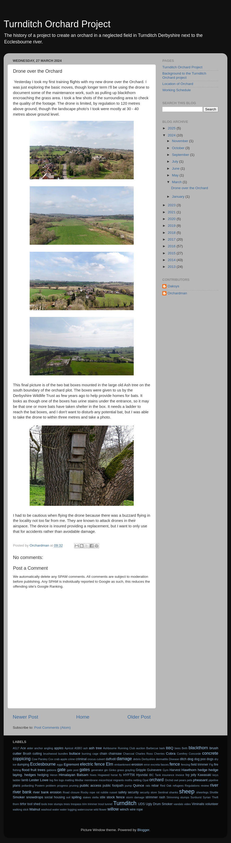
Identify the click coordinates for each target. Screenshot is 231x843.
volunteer (211, 804)
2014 (172, 260)
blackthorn (198, 747)
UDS (141, 804)
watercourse (85, 809)
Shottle (214, 792)
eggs (60, 764)
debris (137, 759)
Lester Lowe (38, 780)
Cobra (171, 753)
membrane (91, 780)
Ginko (112, 770)
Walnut (34, 809)
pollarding (28, 785)
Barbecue (152, 748)
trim (84, 804)
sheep (187, 791)
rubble (104, 792)
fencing (185, 764)
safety (122, 792)
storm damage (135, 797)
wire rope (136, 809)
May (175, 175)
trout (101, 804)
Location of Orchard (177, 84)
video (187, 804)
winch (124, 809)
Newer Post (25, 717)
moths (128, 780)
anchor (38, 748)
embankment (122, 764)
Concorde (195, 753)
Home (82, 717)
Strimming (172, 797)
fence (175, 764)
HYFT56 (129, 775)
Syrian (207, 797)
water (55, 809)
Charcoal (128, 753)
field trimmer (199, 764)
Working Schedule (176, 90)
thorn (16, 804)
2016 (172, 246)
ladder (17, 780)
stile (102, 797)
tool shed (33, 804)
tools (44, 804)
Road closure (71, 792)
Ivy (187, 775)
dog (191, 759)
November (180, 141)
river (214, 785)
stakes (87, 797)
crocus (91, 759)
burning (86, 753)
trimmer (93, 804)
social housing (54, 797)
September (181, 155)
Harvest (175, 770)
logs (61, 780)
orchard (156, 779)
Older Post (139, 717)
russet (113, 792)
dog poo (200, 759)
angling (48, 748)
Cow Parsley (40, 759)
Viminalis (198, 804)
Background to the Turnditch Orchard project (184, 75)
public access (90, 785)
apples (58, 748)
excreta (155, 764)
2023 (172, 205)
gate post (73, 770)
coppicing (21, 758)
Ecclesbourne (43, 764)
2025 (172, 128)
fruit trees (38, 770)
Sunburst (196, 797)
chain (103, 753)
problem (51, 785)
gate (61, 769)
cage (95, 753)
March (177, 182)
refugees (178, 785)
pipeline (213, 780)
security (133, 792)
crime (71, 759)
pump (128, 785)
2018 (172, 233)
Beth (185, 748)
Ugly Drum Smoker (159, 804)
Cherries (159, 753)
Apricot (69, 748)
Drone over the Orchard (189, 188)
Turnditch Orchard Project (57, 24)
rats (147, 785)
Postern (39, 785)
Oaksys (173, 286)
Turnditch (124, 803)
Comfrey (182, 753)
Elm (109, 764)
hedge (203, 770)
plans (16, 785)
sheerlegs (202, 792)
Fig (211, 764)
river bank (22, 791)
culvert (101, 759)
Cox (50, 759)
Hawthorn (188, 770)
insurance (168, 774)
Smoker (19, 797)
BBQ (170, 748)
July (175, 161)
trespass (76, 804)
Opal (146, 780)
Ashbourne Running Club (119, 748)
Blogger (143, 830)
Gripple (141, 770)
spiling (76, 797)
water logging (68, 809)
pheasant (200, 780)
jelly (193, 775)
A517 (16, 748)
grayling (130, 770)
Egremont (71, 764)
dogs (210, 759)
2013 (172, 267)
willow (113, 809)
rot (98, 792)
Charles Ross (144, 753)
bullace (74, 753)
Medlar (79, 780)
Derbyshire (148, 759)
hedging (42, 775)
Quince (138, 785)
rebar (155, 785)
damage (124, 758)
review (205, 785)
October (178, 148)
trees (67, 804)
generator (97, 770)
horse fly (116, 774)
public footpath (112, 785)
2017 (172, 239)
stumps (184, 797)
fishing (17, 770)
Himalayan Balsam (73, 775)
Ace (23, 748)
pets (189, 780)
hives (93, 774)
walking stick (21, 809)
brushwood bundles (55, 753)
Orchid (169, 780)
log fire (53, 780)
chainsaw (115, 753)
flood (25, 770)
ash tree (95, 748)
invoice (180, 774)
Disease (174, 759)
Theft (215, 797)
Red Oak (165, 785)
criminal (81, 759)
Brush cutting (32, 753)
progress (62, 785)
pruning (74, 785)
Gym (166, 770)
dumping (23, 764)
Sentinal (163, 792)
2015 (172, 253)
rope (92, 792)
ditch (183, 759)
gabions (51, 770)
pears (182, 780)
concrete (210, 753)
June (176, 168)
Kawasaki (204, 775)
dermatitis (162, 759)
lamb (24, 780)
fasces (165, 764)
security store (148, 792)
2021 (172, 212)
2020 (172, 219)
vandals (178, 804)
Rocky (84, 792)
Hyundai (142, 775)
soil (68, 797)
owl (176, 780)
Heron (53, 774)
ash (85, 748)
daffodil (111, 759)
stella (95, 797)
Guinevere (154, 770)
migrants (118, 780)
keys (215, 774)
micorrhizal (105, 780)
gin (106, 770)
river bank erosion (47, 792)
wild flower (100, 809)
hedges (30, 775)
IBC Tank (155, 774)
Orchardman (177, 293)
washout (46, 809)
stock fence (116, 797)
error (147, 764)
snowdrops (34, 797)
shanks (173, 792)
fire (216, 764)
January (178, 196)
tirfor (23, 804)
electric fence (92, 764)
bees (178, 748)
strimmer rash (155, 797)
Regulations (192, 785)
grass (120, 770)
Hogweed (104, 774)
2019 (172, 226)
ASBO (78, 748)
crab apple (60, 759)
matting (69, 780)
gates (85, 769)
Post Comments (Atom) (52, 727)
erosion (137, 764)
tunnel (108, 804)
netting (137, 780)
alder (30, 748)
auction (140, 748)
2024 (172, 135)
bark (162, 748)
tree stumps (55, 804)
